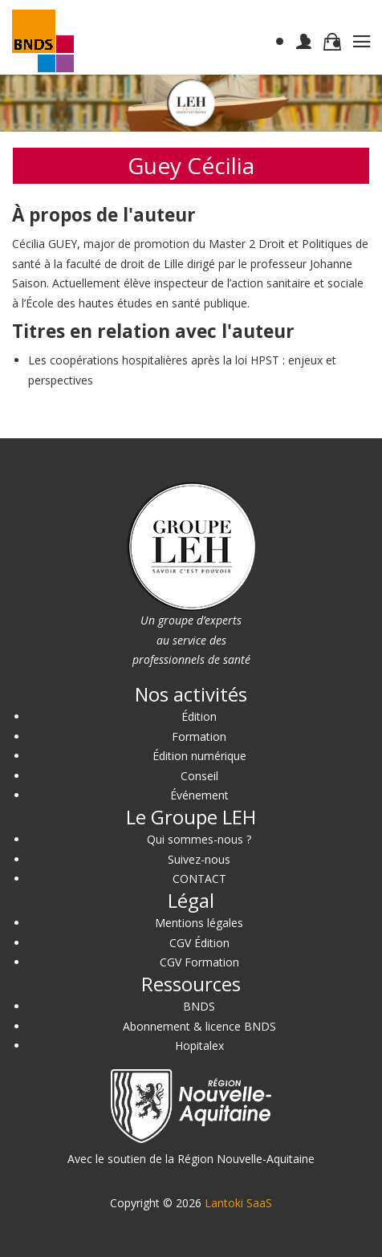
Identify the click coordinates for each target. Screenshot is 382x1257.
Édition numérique (199, 755)
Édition (199, 716)
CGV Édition (199, 942)
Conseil (199, 775)
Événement (199, 795)
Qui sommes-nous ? (199, 839)
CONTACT (199, 878)
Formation (199, 736)
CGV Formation (199, 962)
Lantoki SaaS (238, 1202)
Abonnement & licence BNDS (199, 1026)
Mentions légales (199, 922)
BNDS (199, 1006)
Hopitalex (199, 1045)
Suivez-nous (199, 859)
